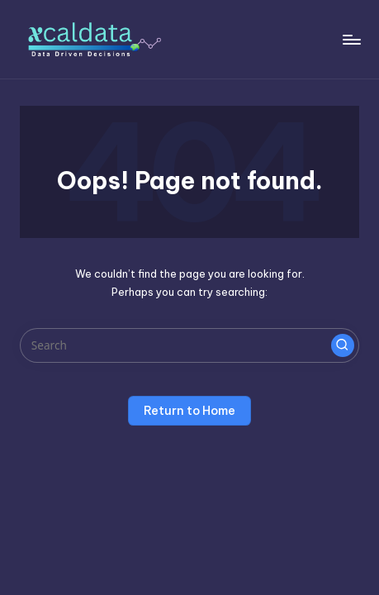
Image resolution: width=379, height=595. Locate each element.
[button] (342, 345)
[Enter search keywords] (189, 345)
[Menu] (351, 39)
